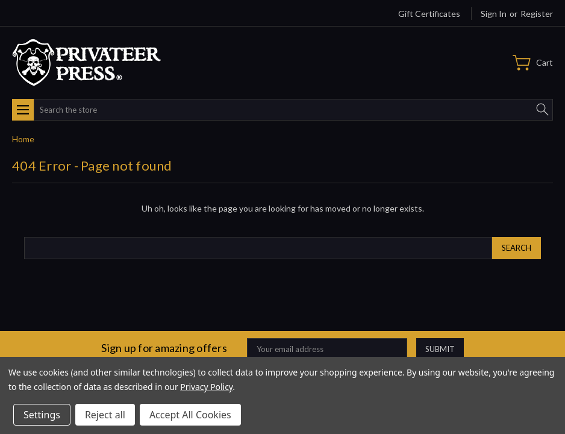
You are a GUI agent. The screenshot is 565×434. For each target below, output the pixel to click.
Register (536, 13)
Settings (41, 414)
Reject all (105, 414)
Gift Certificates (429, 13)
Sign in (494, 13)
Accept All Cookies (190, 414)
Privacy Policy (206, 386)
